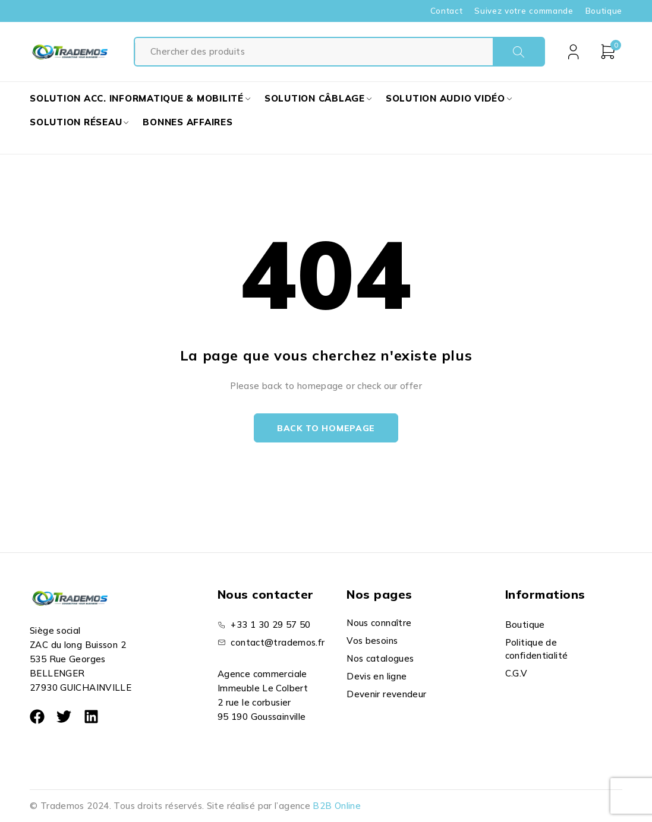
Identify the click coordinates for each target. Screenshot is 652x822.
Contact (446, 10)
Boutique (603, 10)
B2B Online (337, 805)
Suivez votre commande (523, 10)
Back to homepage (326, 428)
